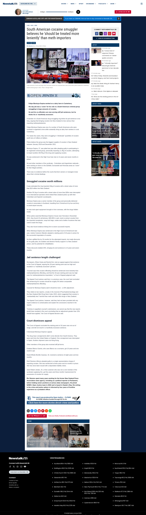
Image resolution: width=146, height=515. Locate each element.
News (32, 25)
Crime (35, 25)
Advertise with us (13, 485)
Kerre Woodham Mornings (28, 12)
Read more (105, 53)
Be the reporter (13, 483)
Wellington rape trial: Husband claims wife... (76, 432)
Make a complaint (14, 487)
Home (28, 25)
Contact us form (13, 480)
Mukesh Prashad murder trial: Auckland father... (76, 443)
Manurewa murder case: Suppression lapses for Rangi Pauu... (44, 441)
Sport (81, 4)
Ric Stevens (30, 46)
